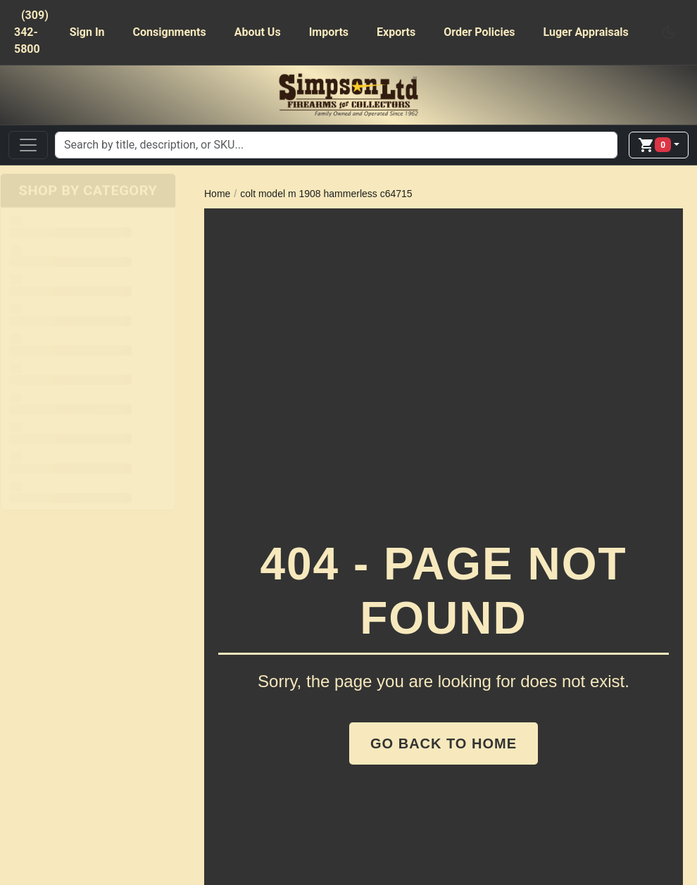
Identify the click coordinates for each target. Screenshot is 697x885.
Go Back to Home (443, 743)
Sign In (87, 32)
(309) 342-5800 (31, 32)
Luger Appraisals (586, 32)
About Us (257, 32)
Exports (396, 32)
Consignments (169, 32)
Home (217, 193)
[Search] (336, 145)
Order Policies (479, 32)
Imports (328, 32)
